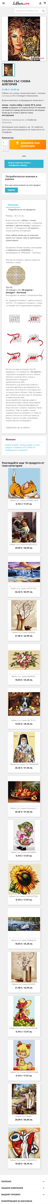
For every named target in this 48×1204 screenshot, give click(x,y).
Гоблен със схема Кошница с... (24, 808)
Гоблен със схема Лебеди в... (24, 940)
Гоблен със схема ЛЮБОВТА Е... (24, 1160)
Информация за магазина (16, 1201)
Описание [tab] (13, 204)
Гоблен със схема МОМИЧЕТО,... (24, 544)
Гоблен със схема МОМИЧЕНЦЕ (24, 1072)
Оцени (11, 190)
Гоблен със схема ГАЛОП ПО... (24, 588)
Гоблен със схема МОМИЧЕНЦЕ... (24, 1028)
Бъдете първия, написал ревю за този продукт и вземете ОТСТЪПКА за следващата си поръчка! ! (22, 447)
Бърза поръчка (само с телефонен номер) (19, 163)
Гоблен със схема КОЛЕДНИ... (24, 852)
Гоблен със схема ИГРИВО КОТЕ (24, 500)
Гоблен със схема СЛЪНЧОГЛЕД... (24, 896)
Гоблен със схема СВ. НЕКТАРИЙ (24, 764)
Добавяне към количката (28, 144)
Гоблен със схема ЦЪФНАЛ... (24, 676)
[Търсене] (30, 10)
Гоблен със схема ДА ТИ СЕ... (24, 720)
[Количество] (5, 142)
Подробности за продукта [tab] (21, 209)
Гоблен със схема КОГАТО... (24, 984)
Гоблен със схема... (24, 1116)
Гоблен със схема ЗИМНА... (24, 632)
